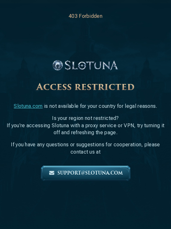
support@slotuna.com (85, 173)
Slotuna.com (28, 106)
